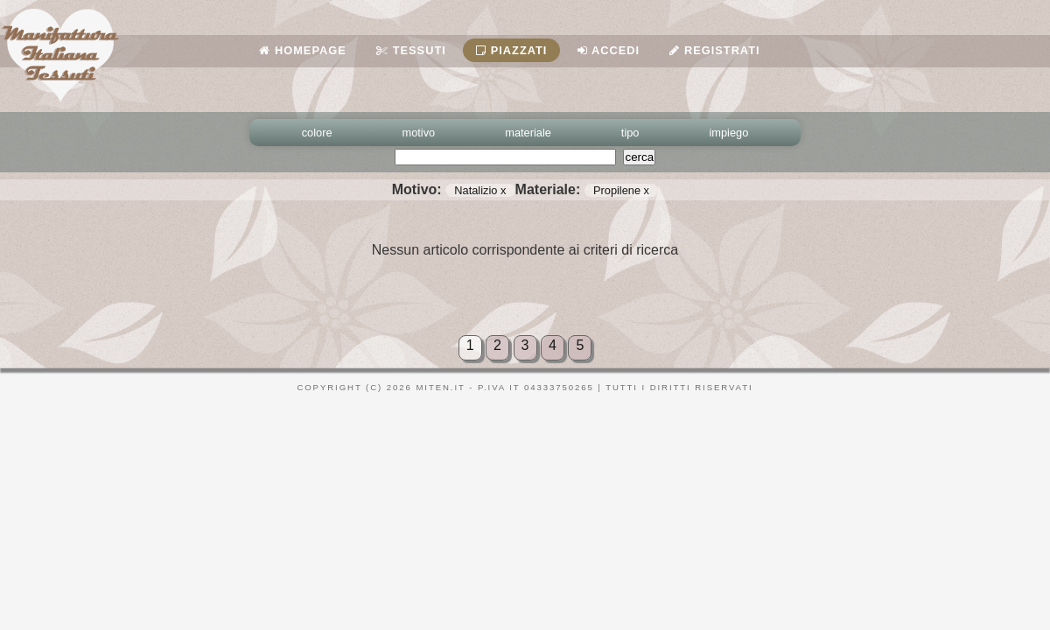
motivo (419, 132)
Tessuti (411, 50)
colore (317, 132)
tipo (630, 132)
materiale (528, 132)
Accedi (609, 50)
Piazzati (511, 50)
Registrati (714, 50)
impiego (729, 132)
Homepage (302, 50)
